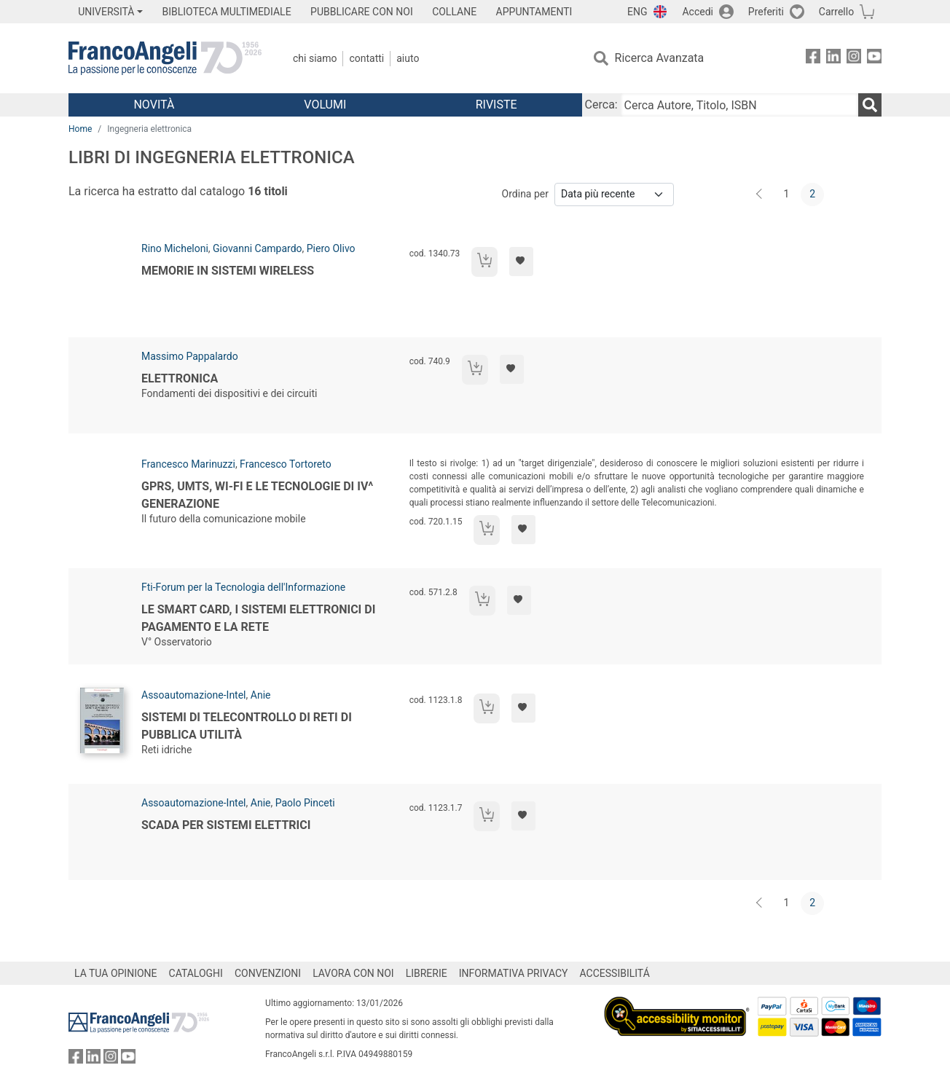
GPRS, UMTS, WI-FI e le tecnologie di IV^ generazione (257, 495)
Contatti (366, 58)
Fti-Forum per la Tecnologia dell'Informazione (243, 587)
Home (80, 129)
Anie (261, 695)
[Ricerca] (870, 105)
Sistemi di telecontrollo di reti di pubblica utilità (246, 726)
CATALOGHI (196, 973)
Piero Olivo (331, 248)
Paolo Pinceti (305, 803)
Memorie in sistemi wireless (227, 271)
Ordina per (525, 194)
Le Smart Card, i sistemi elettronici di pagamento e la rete (258, 618)
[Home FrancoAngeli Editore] (165, 58)
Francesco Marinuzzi (188, 464)
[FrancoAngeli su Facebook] (813, 58)
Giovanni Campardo (257, 248)
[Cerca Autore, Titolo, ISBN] (739, 105)
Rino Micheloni (174, 248)
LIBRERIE (426, 973)
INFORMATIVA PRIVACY (513, 973)
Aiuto (407, 58)
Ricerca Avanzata (659, 58)
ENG (637, 11)
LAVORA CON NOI (353, 973)
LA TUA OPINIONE (115, 973)
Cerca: (601, 104)
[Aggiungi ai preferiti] (521, 261)
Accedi (697, 11)
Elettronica (179, 378)
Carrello (836, 11)
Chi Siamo (315, 58)
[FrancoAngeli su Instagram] (854, 58)
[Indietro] (760, 194)
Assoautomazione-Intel (193, 695)
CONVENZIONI (268, 973)
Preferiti (766, 11)
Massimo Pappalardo (189, 356)
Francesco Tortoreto (285, 464)
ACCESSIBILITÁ (615, 973)
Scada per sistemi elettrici (225, 825)
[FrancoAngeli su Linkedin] (833, 58)
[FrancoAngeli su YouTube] (874, 58)
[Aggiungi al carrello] (484, 262)
